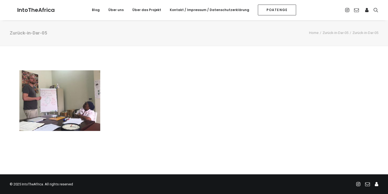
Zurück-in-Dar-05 (335, 33)
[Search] (374, 10)
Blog (96, 10)
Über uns (116, 10)
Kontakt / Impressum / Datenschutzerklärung (209, 10)
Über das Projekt (146, 10)
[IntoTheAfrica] (28, 10)
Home (313, 33)
